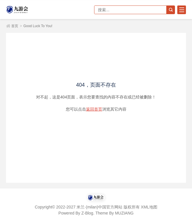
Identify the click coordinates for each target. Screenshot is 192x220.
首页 (14, 26)
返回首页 (94, 109)
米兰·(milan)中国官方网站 (26, 9)
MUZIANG (124, 213)
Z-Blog (87, 213)
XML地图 (149, 207)
